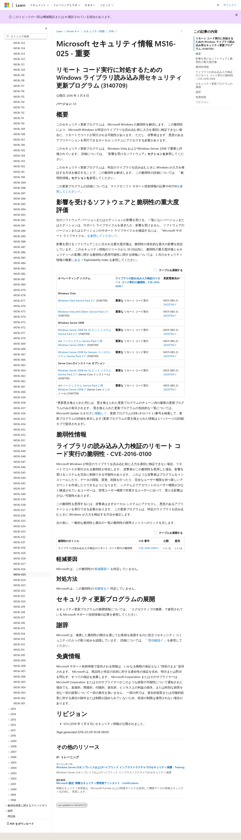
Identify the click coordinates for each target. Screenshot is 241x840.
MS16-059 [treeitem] (20, 387)
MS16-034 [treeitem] (20, 516)
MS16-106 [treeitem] (19, 134)
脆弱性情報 (202, 67)
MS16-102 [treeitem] (19, 156)
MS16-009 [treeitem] (20, 650)
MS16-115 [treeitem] (19, 86)
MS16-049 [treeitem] (20, 440)
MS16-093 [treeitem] (20, 204)
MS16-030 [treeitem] (20, 537)
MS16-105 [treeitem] (19, 140)
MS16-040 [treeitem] (20, 483)
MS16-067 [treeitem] (20, 344)
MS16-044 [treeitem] (20, 467)
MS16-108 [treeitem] (19, 123)
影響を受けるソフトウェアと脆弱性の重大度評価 (214, 60)
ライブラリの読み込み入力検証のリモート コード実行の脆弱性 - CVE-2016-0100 (214, 75)
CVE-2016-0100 (148, 548)
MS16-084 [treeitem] (20, 252)
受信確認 (154, 640)
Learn (59, 31)
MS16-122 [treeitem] (19, 48)
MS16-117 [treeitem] (19, 75)
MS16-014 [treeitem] (19, 623)
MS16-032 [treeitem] (20, 526)
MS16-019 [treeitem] (19, 596)
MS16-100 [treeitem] (19, 166)
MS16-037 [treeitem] (20, 499)
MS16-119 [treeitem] (19, 65)
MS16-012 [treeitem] (19, 634)
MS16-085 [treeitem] (20, 247)
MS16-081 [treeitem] (19, 269)
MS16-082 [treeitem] (20, 263)
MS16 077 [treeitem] (19, 290)
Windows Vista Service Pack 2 (75, 300)
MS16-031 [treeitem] (19, 532)
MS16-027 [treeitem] (20, 553)
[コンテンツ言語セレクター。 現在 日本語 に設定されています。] (12, 835)
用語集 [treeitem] (11, 806)
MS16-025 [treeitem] (20, 564)
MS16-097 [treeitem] (20, 183)
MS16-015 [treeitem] (19, 618)
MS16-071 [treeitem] (19, 322)
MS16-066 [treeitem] (20, 349)
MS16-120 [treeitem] (19, 59)
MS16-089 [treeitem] (20, 226)
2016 (111, 31)
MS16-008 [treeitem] (20, 655)
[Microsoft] (7, 5)
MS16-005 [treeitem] (20, 671)
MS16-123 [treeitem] (19, 43)
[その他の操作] (181, 31)
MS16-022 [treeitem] (20, 580)
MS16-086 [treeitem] (20, 242)
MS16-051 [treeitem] (19, 430)
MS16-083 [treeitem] (20, 258)
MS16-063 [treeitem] (20, 365)
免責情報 (201, 97)
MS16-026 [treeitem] (20, 559)
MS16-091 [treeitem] (19, 215)
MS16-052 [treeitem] (20, 424)
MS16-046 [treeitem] (20, 456)
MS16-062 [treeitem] (20, 371)
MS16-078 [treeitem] (20, 285)
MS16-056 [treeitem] (20, 403)
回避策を (101, 588)
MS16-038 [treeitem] (20, 494)
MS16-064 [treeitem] (20, 360)
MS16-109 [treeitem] (19, 118)
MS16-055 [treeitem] (20, 408)
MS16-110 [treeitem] (19, 113)
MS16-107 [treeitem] (19, 129)
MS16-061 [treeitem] (19, 376)
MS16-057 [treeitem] (20, 397)
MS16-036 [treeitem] (20, 505)
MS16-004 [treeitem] (20, 677)
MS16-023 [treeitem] (20, 575)
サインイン (229, 5)
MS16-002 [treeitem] (20, 687)
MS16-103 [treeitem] (19, 150)
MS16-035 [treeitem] (20, 510)
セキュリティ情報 (94, 31)
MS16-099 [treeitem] (20, 172)
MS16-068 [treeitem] (20, 338)
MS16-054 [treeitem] (20, 413)
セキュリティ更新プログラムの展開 (214, 85)
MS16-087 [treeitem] (20, 236)
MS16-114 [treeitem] (19, 91)
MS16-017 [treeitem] (19, 607)
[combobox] (26, 36)
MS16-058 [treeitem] (20, 392)
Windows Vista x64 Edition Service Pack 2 (82, 311)
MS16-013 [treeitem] (19, 628)
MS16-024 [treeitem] (20, 569)
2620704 (168, 304)
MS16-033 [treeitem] (20, 521)
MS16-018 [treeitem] (19, 602)
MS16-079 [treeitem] (20, 279)
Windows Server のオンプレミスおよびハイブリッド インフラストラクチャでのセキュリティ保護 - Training (120, 767)
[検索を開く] (218, 5)
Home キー (73, 31)
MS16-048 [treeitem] (20, 446)
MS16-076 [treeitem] (20, 295)
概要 (198, 53)
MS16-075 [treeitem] (20, 301)
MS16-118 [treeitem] (19, 70)
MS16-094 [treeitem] (20, 199)
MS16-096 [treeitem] (20, 188)
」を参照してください (99, 236)
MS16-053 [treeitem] (20, 419)
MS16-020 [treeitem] (20, 591)
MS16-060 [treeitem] (20, 381)
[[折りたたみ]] (46, 28)
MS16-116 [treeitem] (19, 81)
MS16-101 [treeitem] (19, 161)
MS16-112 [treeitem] (19, 102)
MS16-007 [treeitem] (20, 661)
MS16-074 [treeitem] (20, 306)
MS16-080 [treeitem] (20, 274)
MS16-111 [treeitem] (19, 107)
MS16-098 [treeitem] (20, 177)
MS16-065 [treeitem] (20, 355)
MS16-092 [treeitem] (20, 209)
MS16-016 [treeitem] (19, 612)
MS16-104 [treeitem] (19, 145)
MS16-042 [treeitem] (20, 473)
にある (76, 260)
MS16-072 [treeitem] (20, 317)
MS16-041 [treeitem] (19, 478)
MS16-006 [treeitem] (20, 666)
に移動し (98, 413)
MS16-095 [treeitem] (20, 193)
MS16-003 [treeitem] (20, 682)
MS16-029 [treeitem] (20, 542)
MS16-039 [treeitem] (20, 489)
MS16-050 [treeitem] (20, 435)
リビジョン (202, 102)
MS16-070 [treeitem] (20, 328)
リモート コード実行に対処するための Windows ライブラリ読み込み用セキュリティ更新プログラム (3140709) (215, 43)
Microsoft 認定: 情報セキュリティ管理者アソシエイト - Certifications (97, 783)
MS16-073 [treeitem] (20, 312)
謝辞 (198, 92)
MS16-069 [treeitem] (20, 333)
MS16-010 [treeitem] (19, 644)
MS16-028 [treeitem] (20, 548)
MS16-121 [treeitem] (19, 54)
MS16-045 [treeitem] (20, 462)
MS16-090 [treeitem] (20, 220)
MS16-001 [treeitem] (19, 693)
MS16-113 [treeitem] (19, 97)
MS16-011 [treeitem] (19, 639)
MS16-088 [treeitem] (20, 231)
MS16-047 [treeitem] (20, 451)
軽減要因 (101, 569)
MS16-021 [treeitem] (19, 585)
